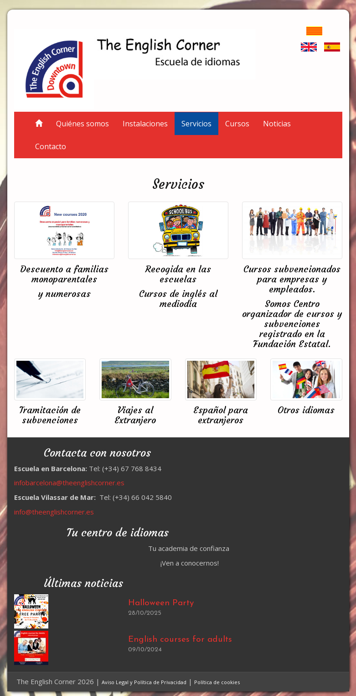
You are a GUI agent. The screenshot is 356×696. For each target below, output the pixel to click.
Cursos (237, 124)
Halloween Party (161, 603)
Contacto (50, 146)
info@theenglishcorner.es (54, 511)
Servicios (196, 124)
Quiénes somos (82, 124)
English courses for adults (180, 639)
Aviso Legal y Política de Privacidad (144, 682)
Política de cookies (217, 682)
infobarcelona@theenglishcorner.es (69, 482)
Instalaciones (145, 124)
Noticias (277, 124)
